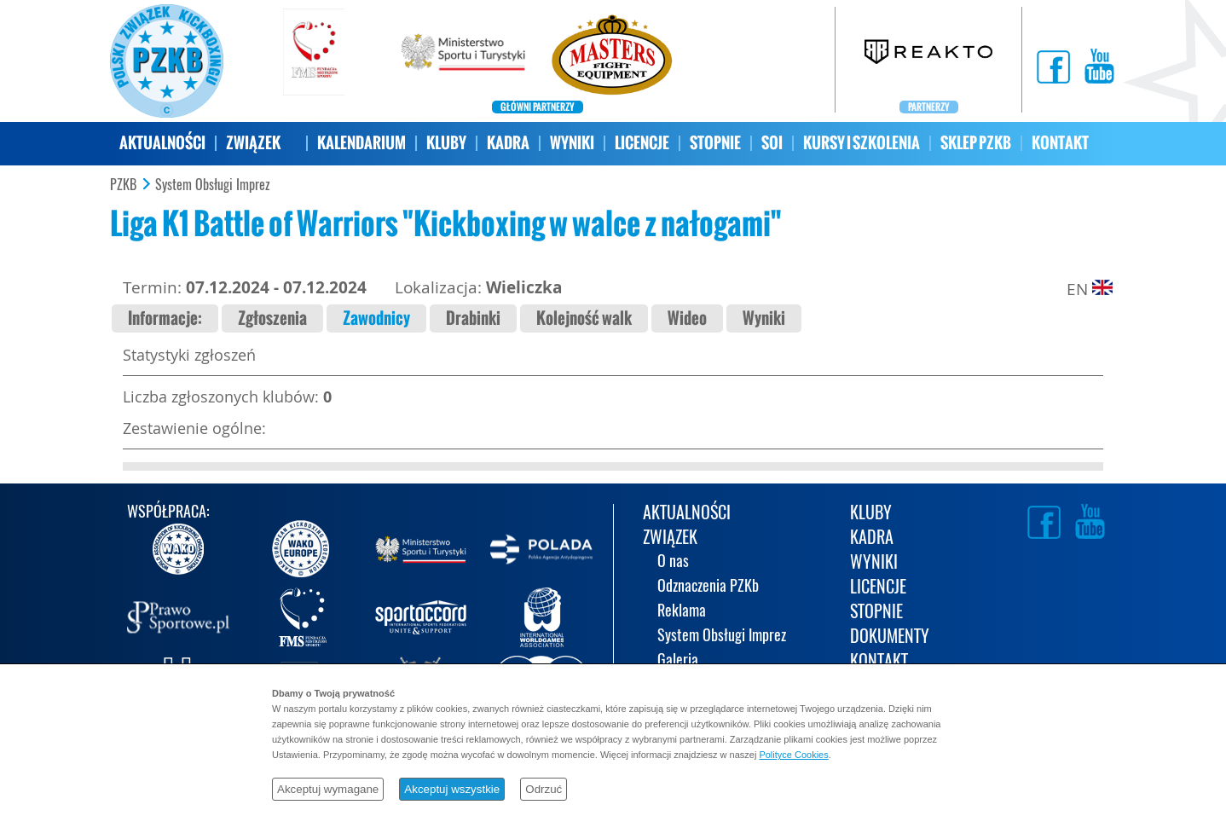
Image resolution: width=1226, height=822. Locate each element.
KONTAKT (1060, 142)
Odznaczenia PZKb (708, 587)
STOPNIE (715, 142)
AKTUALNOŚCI (162, 142)
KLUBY (446, 142)
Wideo (687, 318)
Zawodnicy (376, 318)
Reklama (681, 612)
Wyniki (764, 318)
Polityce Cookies (793, 755)
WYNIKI (572, 142)
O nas (673, 562)
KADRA (508, 142)
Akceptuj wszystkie (452, 789)
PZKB (123, 185)
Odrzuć (543, 789)
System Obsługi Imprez (212, 185)
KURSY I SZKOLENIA (861, 142)
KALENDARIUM (361, 142)
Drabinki (473, 318)
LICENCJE (642, 142)
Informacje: (165, 318)
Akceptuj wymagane (328, 789)
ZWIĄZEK (253, 142)
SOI (772, 142)
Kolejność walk (584, 318)
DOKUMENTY (889, 637)
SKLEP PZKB (975, 142)
